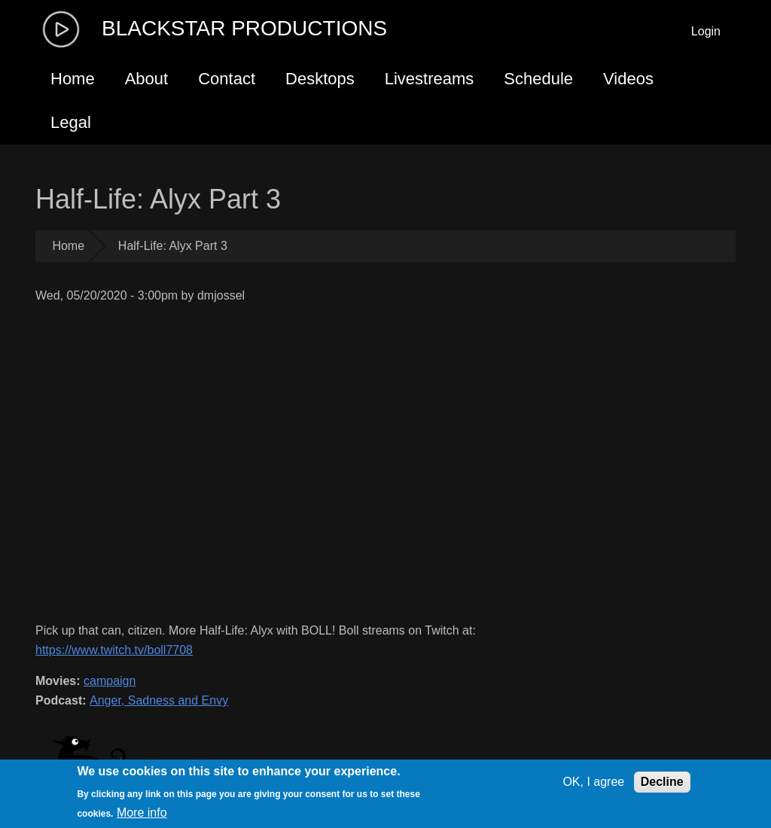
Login (706, 31)
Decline (662, 781)
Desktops (320, 78)
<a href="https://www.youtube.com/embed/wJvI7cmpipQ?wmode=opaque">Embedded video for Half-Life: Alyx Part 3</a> (295, 463)
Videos (628, 78)
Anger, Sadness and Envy (159, 700)
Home (72, 78)
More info (142, 812)
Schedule (538, 78)
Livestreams (429, 78)
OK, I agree (593, 781)
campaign (110, 680)
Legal (70, 122)
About (147, 78)
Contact (226, 78)
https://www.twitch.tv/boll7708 (114, 650)
